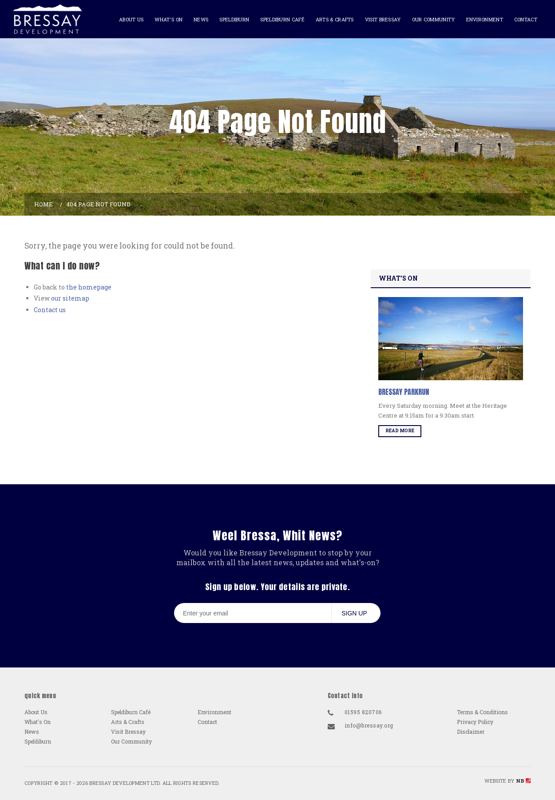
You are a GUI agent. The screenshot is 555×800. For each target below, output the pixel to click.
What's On (168, 19)
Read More (399, 431)
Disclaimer (470, 731)
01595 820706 (363, 712)
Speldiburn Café (282, 19)
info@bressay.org (369, 725)
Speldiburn (234, 19)
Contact (525, 19)
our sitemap (70, 298)
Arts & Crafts (335, 19)
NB (523, 780)
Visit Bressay (383, 19)
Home (43, 204)
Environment (484, 19)
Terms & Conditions (482, 712)
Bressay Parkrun (403, 392)
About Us (131, 19)
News (201, 19)
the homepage (88, 287)
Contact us (50, 310)
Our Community (433, 19)
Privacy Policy (475, 721)
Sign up (354, 613)
